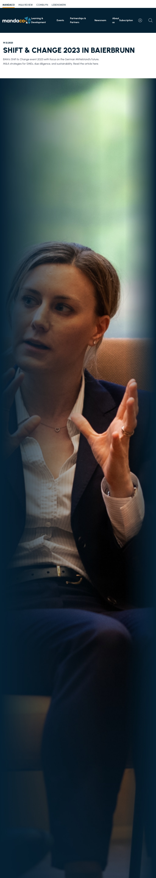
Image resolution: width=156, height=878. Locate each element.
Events (60, 20)
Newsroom (100, 20)
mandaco (8, 5)
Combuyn (42, 4)
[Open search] (150, 20)
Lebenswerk (59, 4)
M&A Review (25, 4)
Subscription (126, 20)
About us (115, 20)
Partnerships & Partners (78, 20)
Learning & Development (38, 20)
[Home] (16, 20)
